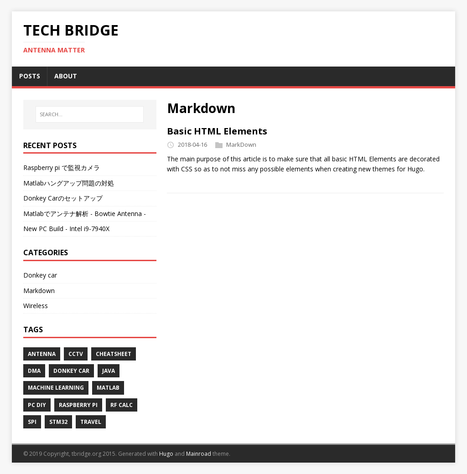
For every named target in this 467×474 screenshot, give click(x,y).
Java (108, 371)
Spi (32, 422)
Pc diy (37, 405)
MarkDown (241, 144)
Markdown (39, 290)
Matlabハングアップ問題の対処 (68, 183)
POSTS (29, 76)
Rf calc (121, 405)
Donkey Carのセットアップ (63, 198)
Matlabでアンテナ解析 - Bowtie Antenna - (84, 213)
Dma (34, 371)
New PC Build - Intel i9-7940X (66, 228)
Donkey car (40, 275)
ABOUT (65, 76)
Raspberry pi (78, 405)
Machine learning (56, 388)
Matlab (108, 388)
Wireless (35, 305)
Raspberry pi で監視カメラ (61, 167)
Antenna (42, 354)
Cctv (75, 354)
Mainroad (198, 454)
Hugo (166, 454)
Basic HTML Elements (217, 131)
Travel (90, 422)
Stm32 (58, 422)
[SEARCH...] (90, 114)
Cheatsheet (113, 354)
